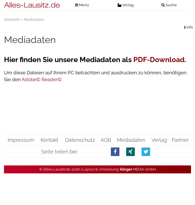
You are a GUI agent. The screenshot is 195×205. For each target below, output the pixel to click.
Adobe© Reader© (42, 79)
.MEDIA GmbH (138, 169)
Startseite (12, 19)
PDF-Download (158, 60)
